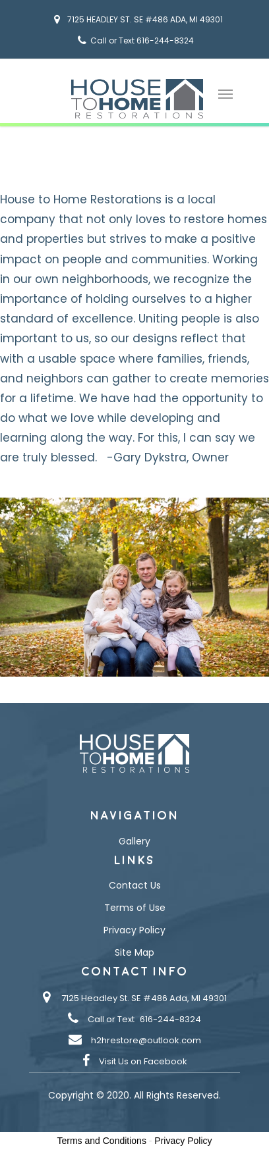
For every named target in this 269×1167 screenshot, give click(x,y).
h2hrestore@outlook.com (146, 1040)
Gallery (134, 841)
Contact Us (135, 885)
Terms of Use (134, 907)
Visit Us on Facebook (143, 1061)
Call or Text (111, 1019)
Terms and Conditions (101, 1140)
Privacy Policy (134, 930)
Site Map (134, 952)
